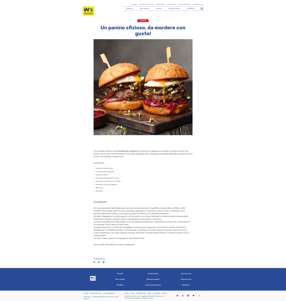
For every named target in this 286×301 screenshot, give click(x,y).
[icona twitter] (99, 262)
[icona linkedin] (103, 262)
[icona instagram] (183, 296)
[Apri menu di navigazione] (201, 8)
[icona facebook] (94, 262)
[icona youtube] (193, 296)
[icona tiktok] (199, 296)
